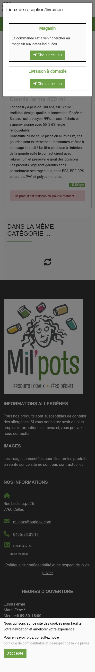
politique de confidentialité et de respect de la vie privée (46, 643)
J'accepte (15, 653)
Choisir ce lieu (47, 55)
